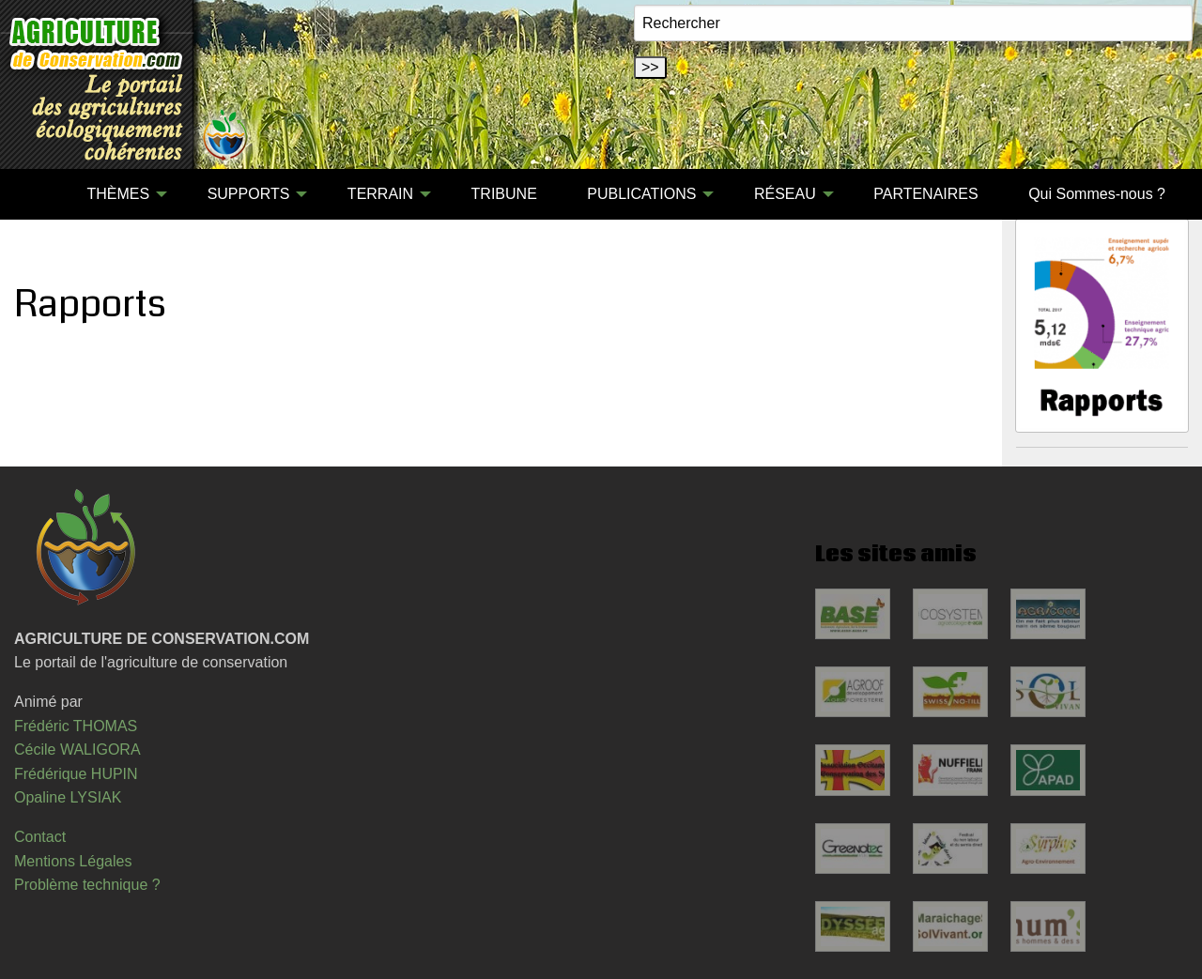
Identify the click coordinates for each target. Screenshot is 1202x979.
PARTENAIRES (925, 194)
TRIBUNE (504, 194)
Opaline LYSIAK (67, 797)
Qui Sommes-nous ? (1096, 194)
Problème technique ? (87, 885)
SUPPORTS (249, 194)
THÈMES (117, 194)
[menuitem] (37, 194)
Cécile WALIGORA (77, 749)
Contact (40, 837)
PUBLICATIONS (641, 194)
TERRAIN (380, 194)
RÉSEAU (785, 194)
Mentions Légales (72, 861)
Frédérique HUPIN (76, 774)
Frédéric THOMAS (75, 726)
